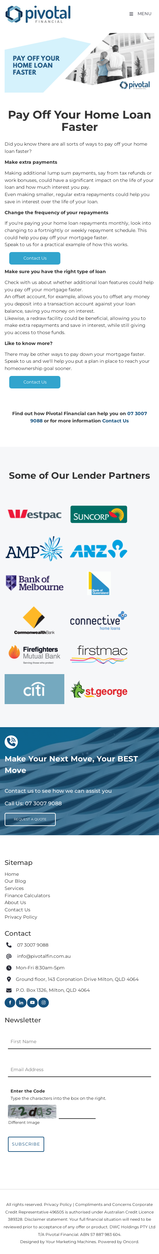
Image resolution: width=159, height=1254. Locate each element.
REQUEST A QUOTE (25, 816)
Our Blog (15, 881)
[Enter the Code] (77, 1111)
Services (14, 888)
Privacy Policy (21, 917)
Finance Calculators (27, 895)
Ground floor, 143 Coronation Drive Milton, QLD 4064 (77, 979)
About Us (15, 902)
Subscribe (26, 1144)
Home (12, 874)
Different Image (24, 1122)
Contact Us (35, 255)
